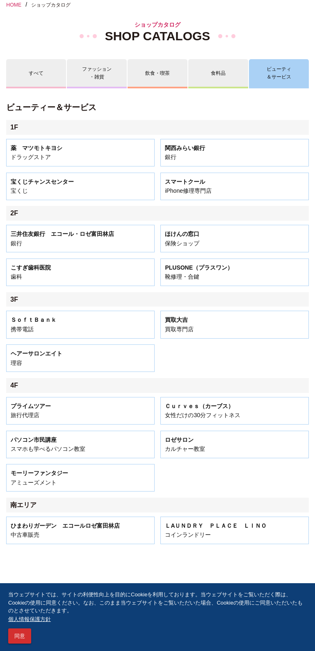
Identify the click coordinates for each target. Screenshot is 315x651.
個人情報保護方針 (29, 619)
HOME (13, 5)
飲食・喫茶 (157, 73)
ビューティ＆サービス (279, 73)
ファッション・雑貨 (97, 73)
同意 (19, 636)
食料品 (218, 73)
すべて (36, 73)
